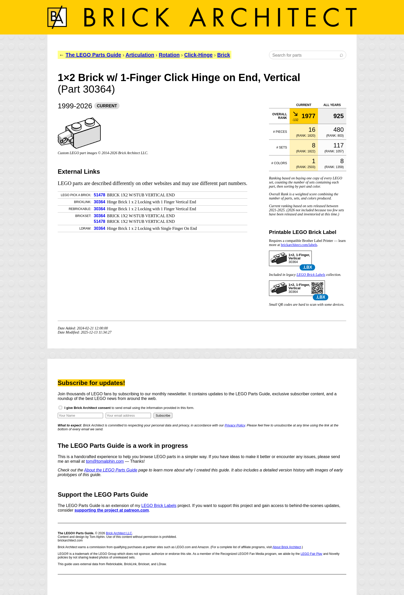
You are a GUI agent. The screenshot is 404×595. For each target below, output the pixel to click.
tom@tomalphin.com (105, 461)
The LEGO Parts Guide (93, 55)
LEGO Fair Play (311, 554)
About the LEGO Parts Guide (110, 470)
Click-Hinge (198, 55)
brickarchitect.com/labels (299, 245)
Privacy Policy (235, 425)
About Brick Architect (286, 547)
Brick (223, 55)
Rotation (169, 55)
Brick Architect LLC (119, 533)
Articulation (139, 55)
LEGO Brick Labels (311, 275)
